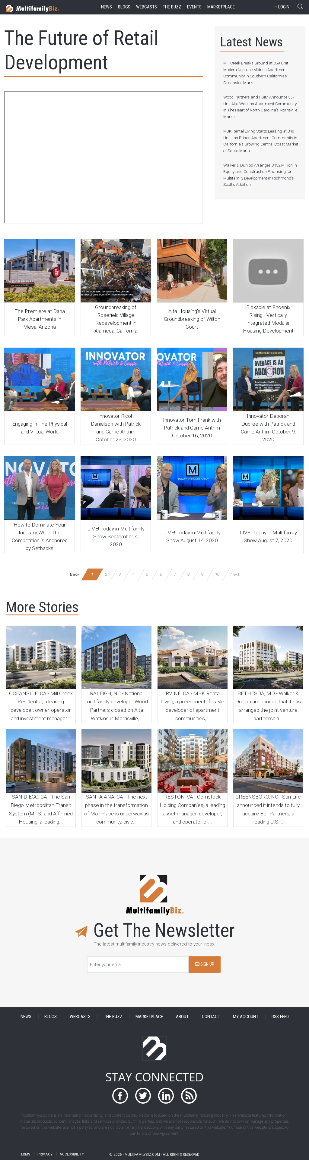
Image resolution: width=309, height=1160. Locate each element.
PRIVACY (45, 1154)
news (106, 7)
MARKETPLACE (149, 1016)
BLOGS (50, 1016)
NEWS (26, 1016)
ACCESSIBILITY (71, 1154)
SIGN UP (204, 964)
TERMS (24, 1154)
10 (217, 574)
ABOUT (182, 1016)
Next (234, 574)
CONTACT (211, 1016)
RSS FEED (280, 1016)
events (194, 7)
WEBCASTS (80, 1016)
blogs (124, 7)
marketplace (221, 7)
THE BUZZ (113, 1016)
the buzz (172, 7)
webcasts (146, 7)
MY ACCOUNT (245, 1016)
